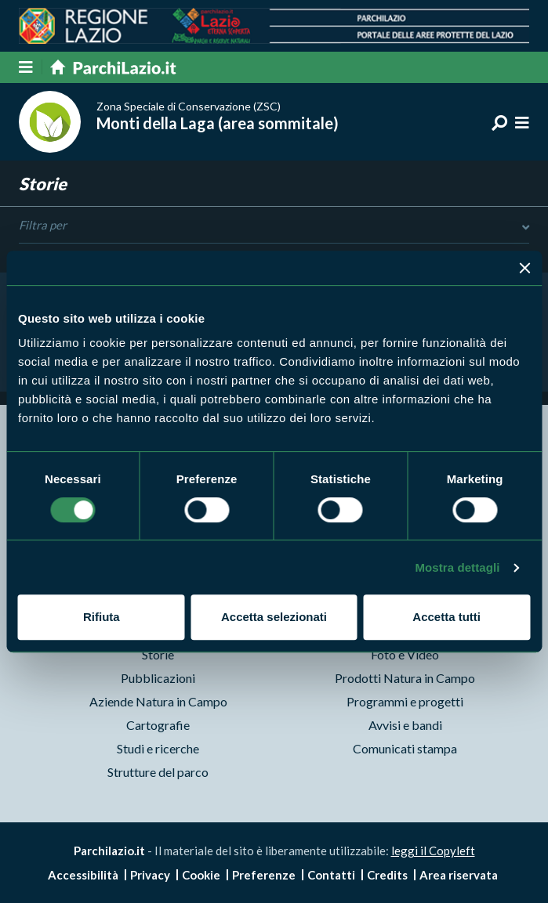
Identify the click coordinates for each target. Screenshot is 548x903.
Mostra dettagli (457, 567)
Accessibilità (83, 875)
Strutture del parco (158, 771)
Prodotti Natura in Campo (405, 677)
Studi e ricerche (158, 748)
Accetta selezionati (274, 616)
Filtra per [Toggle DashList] (273, 225)
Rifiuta (101, 616)
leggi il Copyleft (433, 850)
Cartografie (158, 724)
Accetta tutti (446, 616)
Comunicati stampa (405, 748)
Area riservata (458, 875)
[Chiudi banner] (524, 267)
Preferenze (264, 875)
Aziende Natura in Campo (158, 701)
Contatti (331, 875)
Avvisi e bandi (405, 724)
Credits (387, 875)
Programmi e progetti (405, 701)
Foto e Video (405, 654)
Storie (158, 654)
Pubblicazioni (158, 677)
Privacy (150, 875)
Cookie (201, 875)
